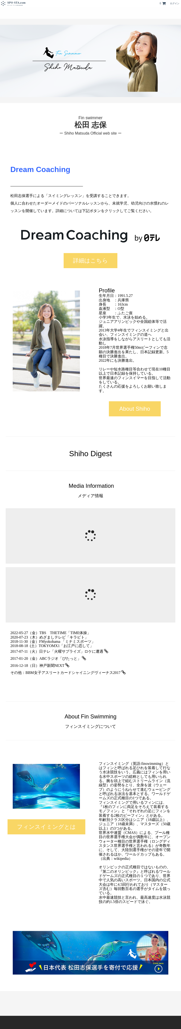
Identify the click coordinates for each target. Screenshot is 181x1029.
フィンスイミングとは (46, 827)
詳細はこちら (90, 260)
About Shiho (134, 409)
